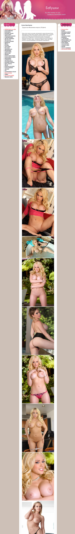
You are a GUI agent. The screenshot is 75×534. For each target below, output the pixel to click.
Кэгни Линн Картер (27, 25)
